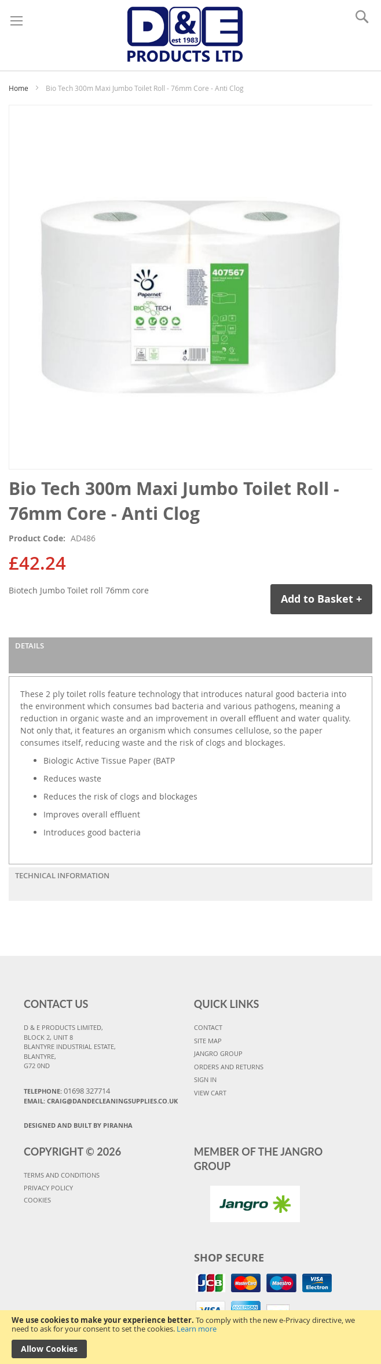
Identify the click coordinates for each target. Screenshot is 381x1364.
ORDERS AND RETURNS (228, 1066)
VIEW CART (210, 1092)
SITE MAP (208, 1040)
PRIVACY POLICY (48, 1187)
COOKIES (37, 1200)
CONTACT (208, 1027)
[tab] (190, 655)
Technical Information (62, 875)
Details (29, 645)
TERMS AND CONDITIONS (62, 1175)
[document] (190, 1337)
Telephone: (67, 1091)
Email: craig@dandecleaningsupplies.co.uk (101, 1101)
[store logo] (185, 32)
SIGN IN (205, 1079)
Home (18, 88)
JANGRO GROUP (218, 1053)
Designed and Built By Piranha (78, 1125)
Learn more (197, 1328)
